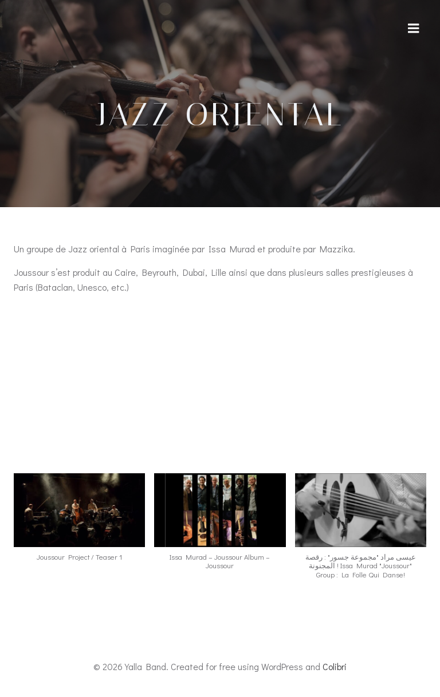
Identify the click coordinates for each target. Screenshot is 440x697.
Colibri (335, 666)
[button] (79, 523)
